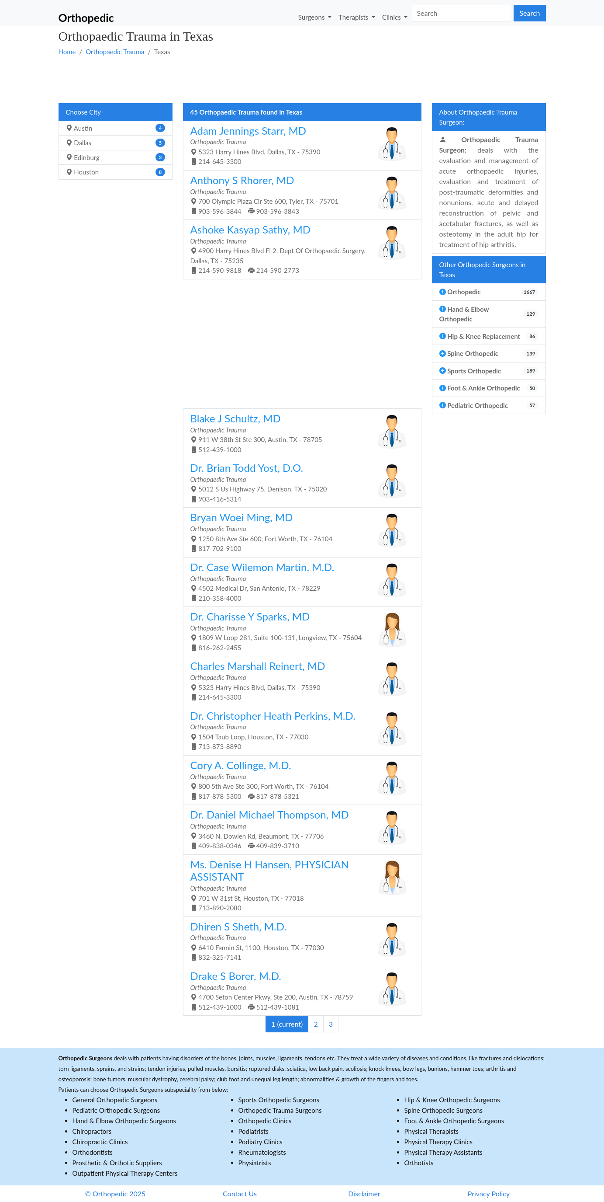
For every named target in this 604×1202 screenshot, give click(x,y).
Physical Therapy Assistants (443, 1152)
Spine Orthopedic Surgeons (443, 1110)
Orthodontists (92, 1152)
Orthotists (419, 1163)
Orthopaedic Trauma (115, 52)
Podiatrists (253, 1131)
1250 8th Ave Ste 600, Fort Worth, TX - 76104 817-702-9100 (298, 531)
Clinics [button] (392, 16)
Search (529, 13)
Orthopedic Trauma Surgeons (280, 1110)
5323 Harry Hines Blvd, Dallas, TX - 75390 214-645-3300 (298, 145)
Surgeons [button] (312, 16)
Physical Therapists (431, 1131)
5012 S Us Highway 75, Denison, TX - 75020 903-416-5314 (298, 482)
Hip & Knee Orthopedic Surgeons (452, 1100)
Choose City (83, 112)
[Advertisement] (302, 79)
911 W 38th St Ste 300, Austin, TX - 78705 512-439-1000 (298, 432)
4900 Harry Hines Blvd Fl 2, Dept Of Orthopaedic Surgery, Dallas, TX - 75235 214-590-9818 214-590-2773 (298, 248)
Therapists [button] (354, 16)
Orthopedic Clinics (265, 1121)
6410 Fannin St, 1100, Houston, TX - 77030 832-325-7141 (298, 941)
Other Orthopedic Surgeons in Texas (482, 270)
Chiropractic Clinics (100, 1142)
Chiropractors (92, 1131)
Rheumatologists (262, 1152)
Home (67, 52)
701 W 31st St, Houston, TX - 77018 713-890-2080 (298, 885)
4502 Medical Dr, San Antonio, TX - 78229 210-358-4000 (298, 581)
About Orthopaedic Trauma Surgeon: (478, 117)
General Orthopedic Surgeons (115, 1100)
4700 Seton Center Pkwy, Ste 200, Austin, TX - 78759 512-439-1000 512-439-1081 (298, 990)
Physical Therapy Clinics (438, 1142)
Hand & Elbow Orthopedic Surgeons (124, 1121)
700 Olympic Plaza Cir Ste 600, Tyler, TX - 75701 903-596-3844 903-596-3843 (298, 194)
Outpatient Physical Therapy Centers (125, 1173)
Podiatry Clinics (260, 1142)
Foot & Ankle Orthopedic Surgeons (454, 1121)
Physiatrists (254, 1163)
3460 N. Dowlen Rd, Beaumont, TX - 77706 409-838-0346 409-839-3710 (298, 829)
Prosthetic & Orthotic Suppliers (117, 1163)
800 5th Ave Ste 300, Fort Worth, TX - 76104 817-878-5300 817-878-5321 (298, 779)
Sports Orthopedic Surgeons (279, 1100)
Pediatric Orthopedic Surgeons (116, 1110)
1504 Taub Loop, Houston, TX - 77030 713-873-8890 (298, 730)
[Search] (460, 13)
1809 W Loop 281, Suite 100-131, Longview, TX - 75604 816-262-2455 (298, 631)
